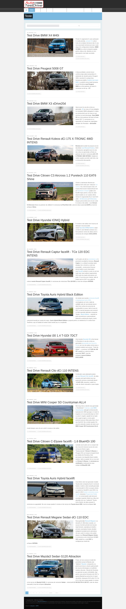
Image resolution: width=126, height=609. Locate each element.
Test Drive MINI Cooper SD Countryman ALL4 (56, 402)
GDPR (37, 605)
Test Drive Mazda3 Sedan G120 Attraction (54, 556)
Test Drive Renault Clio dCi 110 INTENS (53, 370)
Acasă (26, 10)
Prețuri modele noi (59, 10)
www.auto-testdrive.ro (42, 601)
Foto (43, 10)
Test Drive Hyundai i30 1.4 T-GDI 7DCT (52, 335)
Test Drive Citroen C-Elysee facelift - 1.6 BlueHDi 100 (61, 441)
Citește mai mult (81, 56)
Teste (31, 10)
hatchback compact (83, 191)
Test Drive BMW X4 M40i (43, 35)
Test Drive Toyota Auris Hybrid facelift (51, 478)
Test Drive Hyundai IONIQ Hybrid (48, 220)
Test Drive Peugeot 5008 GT (45, 68)
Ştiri (37, 10)
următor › (51, 592)
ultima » (57, 592)
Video (49, 10)
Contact (88, 10)
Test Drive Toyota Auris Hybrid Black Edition (55, 294)
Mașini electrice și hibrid (75, 10)
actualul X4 (89, 41)
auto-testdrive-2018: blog (83, 58)
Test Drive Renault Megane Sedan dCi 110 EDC (58, 517)
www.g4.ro (32, 605)
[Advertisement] (73, 4)
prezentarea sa (92, 259)
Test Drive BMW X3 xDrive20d (46, 103)
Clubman (87, 408)
